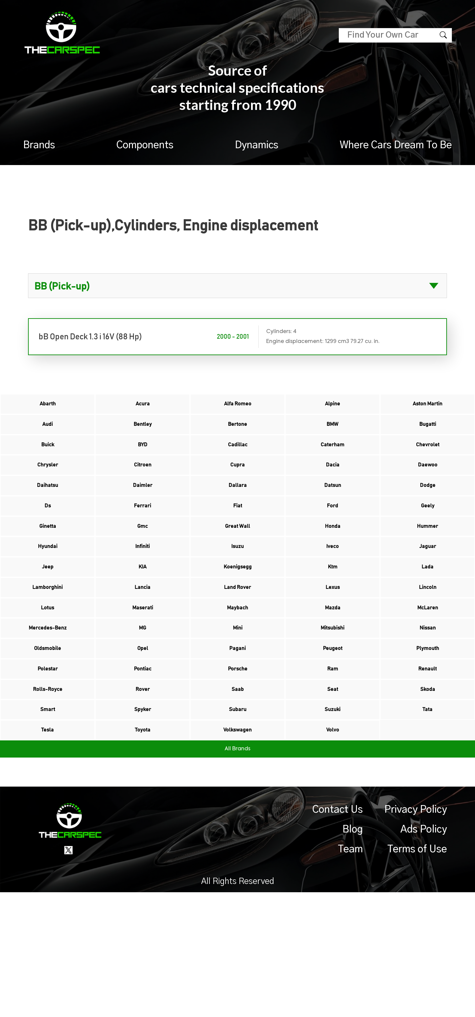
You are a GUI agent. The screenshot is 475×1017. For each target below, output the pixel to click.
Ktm (333, 629)
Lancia (142, 657)
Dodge (427, 518)
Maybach (237, 685)
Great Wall (237, 574)
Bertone (238, 435)
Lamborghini (47, 657)
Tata (427, 823)
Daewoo (427, 491)
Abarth (47, 407)
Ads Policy (423, 954)
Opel (142, 740)
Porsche (238, 768)
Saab (237, 796)
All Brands (237, 873)
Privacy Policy (415, 934)
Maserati (142, 685)
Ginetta (47, 574)
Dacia (332, 491)
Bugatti (427, 435)
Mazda (332, 685)
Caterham (332, 463)
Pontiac (142, 768)
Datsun (332, 518)
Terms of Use (417, 974)
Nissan (428, 712)
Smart (47, 823)
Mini (238, 712)
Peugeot (333, 740)
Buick (47, 463)
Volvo (333, 851)
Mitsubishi (333, 712)
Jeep (48, 629)
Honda (332, 574)
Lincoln (427, 657)
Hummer (428, 574)
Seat (332, 796)
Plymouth (428, 740)
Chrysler (47, 491)
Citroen (142, 491)
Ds (47, 546)
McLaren (428, 685)
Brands (39, 145)
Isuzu (237, 601)
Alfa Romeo (237, 407)
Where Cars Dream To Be (396, 145)
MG (142, 712)
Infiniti (142, 601)
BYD (142, 463)
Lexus (332, 657)
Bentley (142, 435)
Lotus (47, 685)
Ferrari (142, 546)
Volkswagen (237, 851)
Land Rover (237, 657)
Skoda (427, 796)
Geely (427, 546)
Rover (142, 796)
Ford (332, 546)
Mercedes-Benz (47, 712)
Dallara (238, 518)
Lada (427, 629)
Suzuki (332, 823)
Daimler (142, 518)
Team (350, 974)
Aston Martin (427, 407)
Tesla (47, 851)
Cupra (237, 491)
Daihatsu (48, 518)
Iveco (332, 601)
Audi (47, 435)
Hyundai (48, 601)
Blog (352, 954)
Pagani (238, 740)
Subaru (237, 823)
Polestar (47, 768)
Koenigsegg (237, 629)
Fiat (237, 546)
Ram (332, 768)
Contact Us (337, 934)
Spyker (142, 823)
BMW (332, 435)
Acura (142, 407)
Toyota (142, 851)
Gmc (142, 574)
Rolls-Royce (47, 796)
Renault (427, 768)
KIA (142, 629)
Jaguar (427, 601)
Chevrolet (427, 463)
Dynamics (256, 145)
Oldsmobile (47, 740)
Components (145, 145)
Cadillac (237, 463)
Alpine (332, 407)
